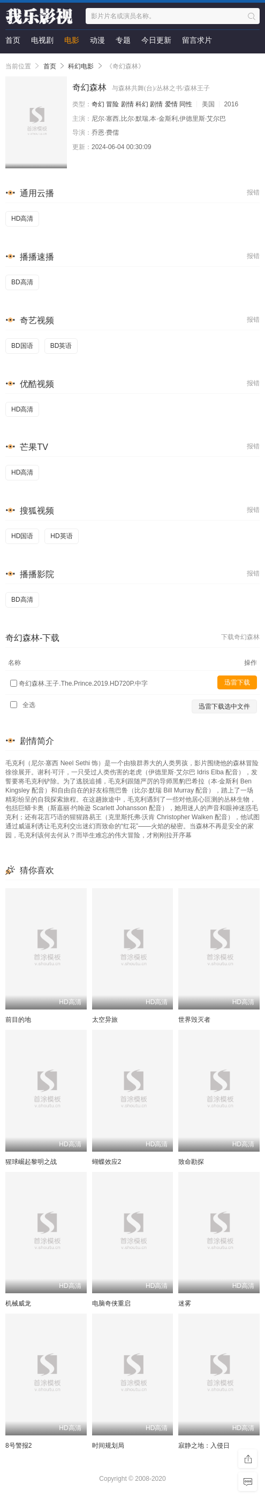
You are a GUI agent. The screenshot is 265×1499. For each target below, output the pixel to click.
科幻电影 (81, 66)
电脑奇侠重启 (111, 1303)
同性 (185, 104)
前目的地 (18, 1019)
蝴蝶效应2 (107, 1162)
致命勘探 (191, 1162)
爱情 (171, 104)
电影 (71, 40)
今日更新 (156, 40)
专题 (123, 40)
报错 (253, 192)
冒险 (112, 104)
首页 (12, 40)
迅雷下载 (237, 682)
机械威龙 (18, 1303)
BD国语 (22, 345)
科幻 (141, 104)
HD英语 (61, 536)
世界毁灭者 (194, 1019)
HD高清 (22, 218)
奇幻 (98, 104)
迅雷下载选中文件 (224, 706)
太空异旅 (105, 1019)
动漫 (97, 40)
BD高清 (22, 282)
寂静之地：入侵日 (204, 1445)
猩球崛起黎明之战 (31, 1162)
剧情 (127, 104)
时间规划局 (108, 1445)
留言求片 (197, 40)
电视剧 (42, 40)
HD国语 (22, 536)
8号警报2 (18, 1445)
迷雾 (184, 1303)
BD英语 (61, 345)
